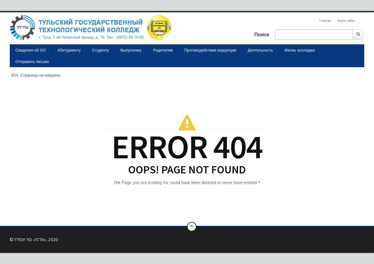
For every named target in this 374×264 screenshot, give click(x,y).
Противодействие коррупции (210, 50)
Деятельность (260, 50)
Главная (325, 21)
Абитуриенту (69, 50)
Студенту (100, 50)
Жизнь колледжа (299, 50)
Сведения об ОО (30, 50)
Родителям (163, 50)
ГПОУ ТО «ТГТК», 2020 (36, 239)
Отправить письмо (32, 61)
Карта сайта (346, 21)
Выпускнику (131, 50)
